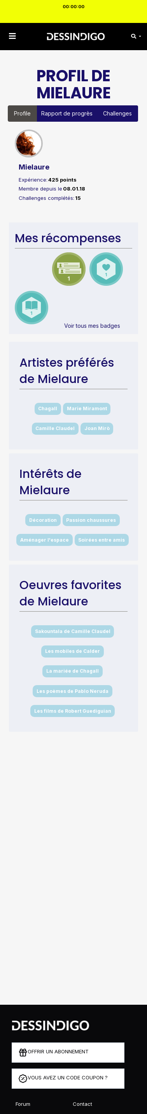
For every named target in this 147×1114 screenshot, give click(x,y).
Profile (22, 113)
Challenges (117, 113)
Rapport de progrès (67, 113)
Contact (82, 1104)
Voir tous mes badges (92, 325)
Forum (23, 1104)
